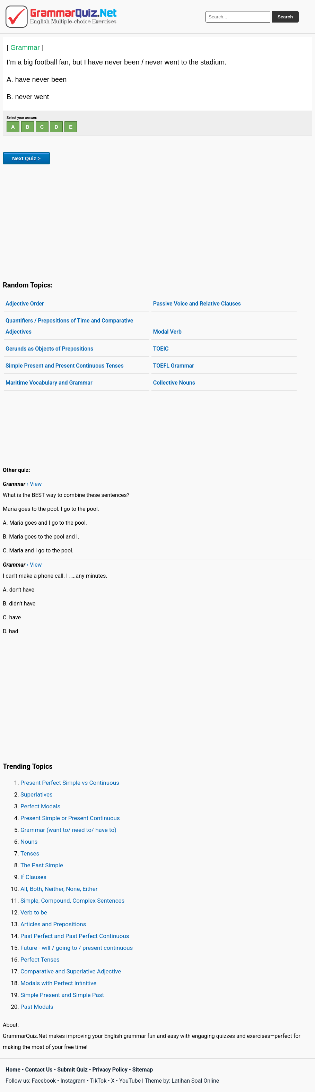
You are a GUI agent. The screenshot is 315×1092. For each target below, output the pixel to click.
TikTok (98, 1080)
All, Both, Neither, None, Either (59, 888)
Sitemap (142, 1069)
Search (285, 16)
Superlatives (36, 794)
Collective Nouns (174, 382)
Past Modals (36, 1006)
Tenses (29, 853)
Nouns (28, 841)
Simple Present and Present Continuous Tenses (65, 365)
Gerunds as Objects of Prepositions (49, 348)
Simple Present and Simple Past (62, 994)
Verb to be (33, 912)
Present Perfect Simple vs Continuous (69, 782)
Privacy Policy (110, 1069)
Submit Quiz (72, 1069)
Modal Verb (167, 331)
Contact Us (39, 1069)
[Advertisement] (157, 221)
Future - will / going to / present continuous (76, 947)
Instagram (72, 1080)
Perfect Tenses (40, 959)
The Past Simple (41, 865)
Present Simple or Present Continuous (70, 818)
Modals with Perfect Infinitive (58, 983)
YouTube (130, 1080)
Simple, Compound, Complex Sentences (72, 900)
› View (34, 484)
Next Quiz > (26, 158)
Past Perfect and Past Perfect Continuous (74, 935)
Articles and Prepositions (53, 924)
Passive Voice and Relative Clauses (197, 303)
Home (13, 1069)
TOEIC (161, 348)
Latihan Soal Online (195, 1080)
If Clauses (33, 877)
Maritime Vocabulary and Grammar (49, 382)
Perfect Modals (40, 806)
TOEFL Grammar (173, 365)
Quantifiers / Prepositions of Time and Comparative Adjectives (69, 326)
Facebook (44, 1080)
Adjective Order (25, 303)
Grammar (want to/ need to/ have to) (68, 829)
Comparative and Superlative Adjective (70, 971)
